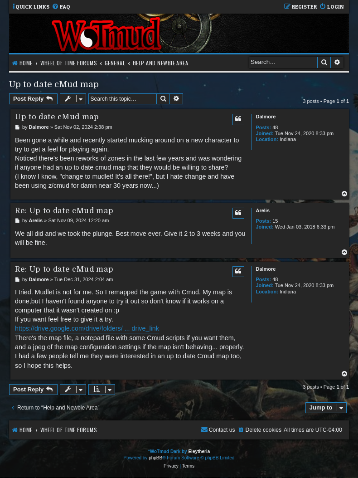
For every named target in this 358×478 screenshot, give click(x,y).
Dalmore (266, 116)
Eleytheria (199, 451)
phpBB (155, 457)
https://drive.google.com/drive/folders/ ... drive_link (87, 328)
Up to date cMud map (54, 84)
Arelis (263, 210)
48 (275, 127)
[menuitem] (61, 7)
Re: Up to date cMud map (64, 210)
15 (275, 221)
